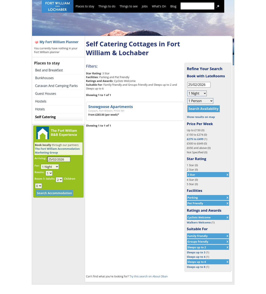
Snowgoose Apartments (110, 106)
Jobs (145, 6)
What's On (159, 6)
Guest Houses (45, 93)
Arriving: (40, 158)
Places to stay (85, 6)
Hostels (40, 101)
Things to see (129, 6)
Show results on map (201, 117)
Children (69, 178)
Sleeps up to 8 (196, 267)
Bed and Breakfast (49, 70)
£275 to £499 (195, 139)
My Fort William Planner (59, 42)
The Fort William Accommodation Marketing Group (57, 150)
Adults (50, 178)
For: (37, 165)
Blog (173, 6)
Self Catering (45, 117)
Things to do (106, 6)
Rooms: (40, 172)
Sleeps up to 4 (196, 257)
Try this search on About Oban (149, 276)
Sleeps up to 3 (196, 252)
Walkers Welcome (199, 222)
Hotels (40, 109)
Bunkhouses (44, 78)
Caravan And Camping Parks (56, 86)
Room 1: (40, 178)
